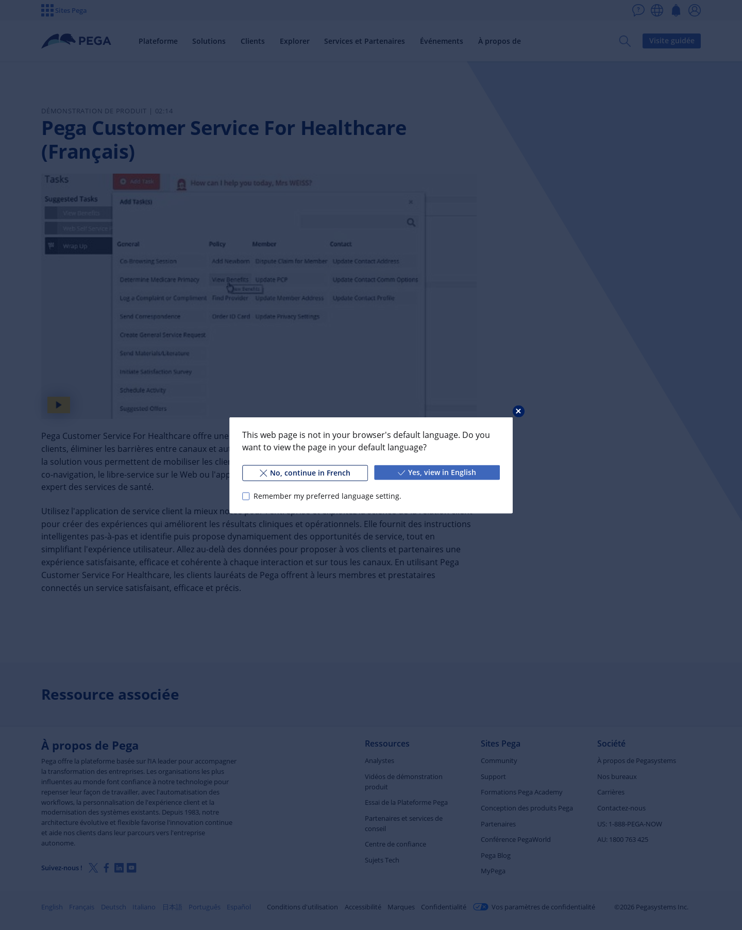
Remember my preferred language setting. (327, 496)
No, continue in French (305, 472)
